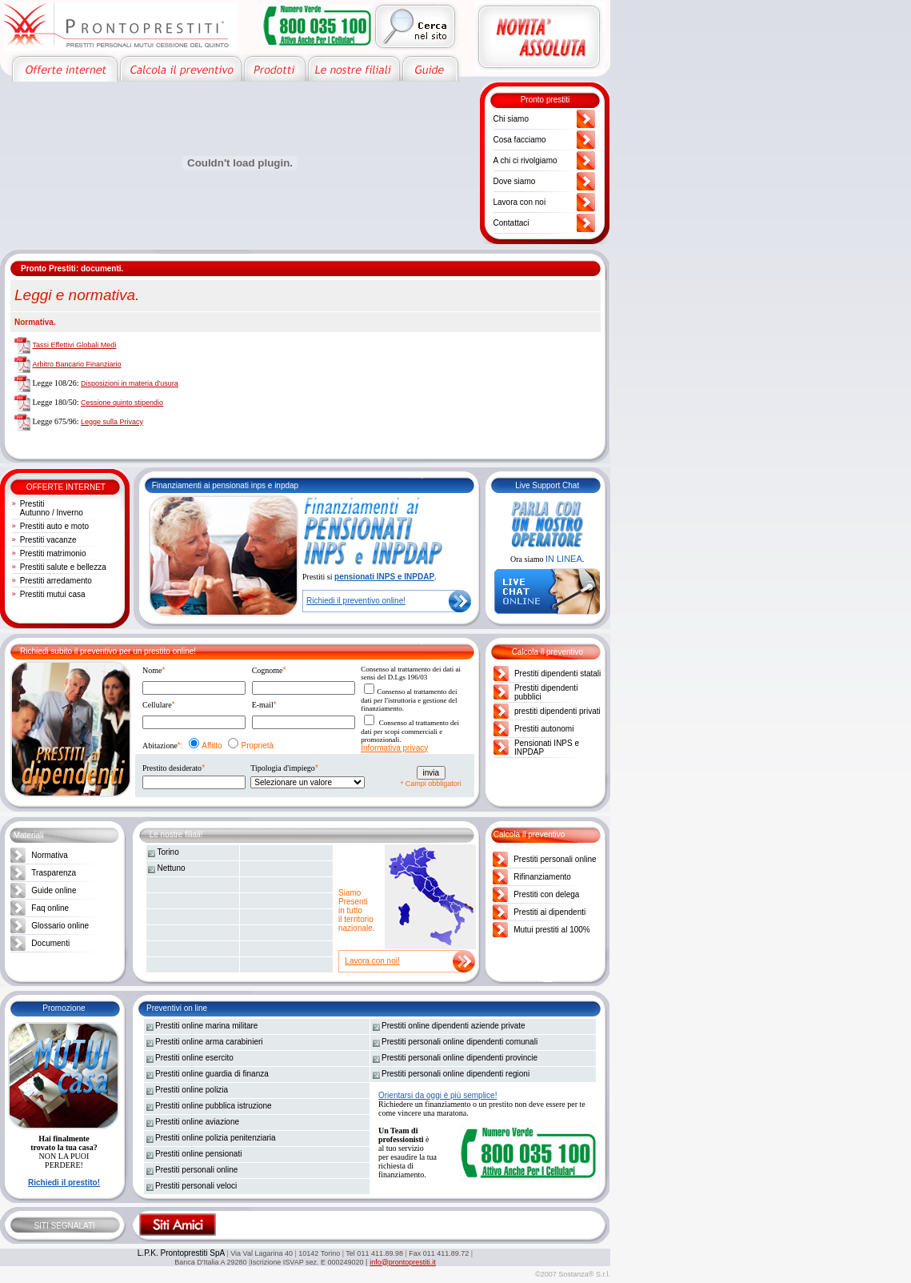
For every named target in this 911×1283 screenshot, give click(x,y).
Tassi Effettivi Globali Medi (75, 345)
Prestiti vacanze (48, 539)
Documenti (50, 943)
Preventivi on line (176, 1008)
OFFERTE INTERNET (66, 487)
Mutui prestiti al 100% (551, 929)
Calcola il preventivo (548, 652)
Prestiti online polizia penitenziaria (215, 1137)
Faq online (50, 908)
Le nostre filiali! (176, 834)
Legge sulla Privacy (112, 422)
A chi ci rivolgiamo (525, 160)
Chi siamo (511, 118)
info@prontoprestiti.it (403, 1262)
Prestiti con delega (546, 894)
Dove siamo (514, 181)
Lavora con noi (519, 202)
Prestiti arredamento (56, 580)
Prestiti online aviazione (197, 1121)
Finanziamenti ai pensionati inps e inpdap (225, 485)
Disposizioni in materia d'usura (129, 383)
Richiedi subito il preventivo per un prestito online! (108, 651)
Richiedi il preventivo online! (356, 600)
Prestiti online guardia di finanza (212, 1073)
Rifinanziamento (542, 876)
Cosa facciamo (519, 139)
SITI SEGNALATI (64, 1225)
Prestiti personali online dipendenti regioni (455, 1073)
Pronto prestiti (545, 99)
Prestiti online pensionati (198, 1153)
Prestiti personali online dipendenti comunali (459, 1041)
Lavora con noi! (372, 960)
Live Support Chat (547, 485)
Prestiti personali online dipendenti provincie (459, 1057)
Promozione (63, 1008)
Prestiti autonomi (543, 728)
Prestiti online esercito (194, 1057)
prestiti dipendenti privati (557, 711)
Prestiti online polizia (191, 1089)
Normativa (49, 855)
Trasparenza (53, 872)
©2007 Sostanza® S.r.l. (572, 1274)
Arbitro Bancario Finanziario (77, 364)
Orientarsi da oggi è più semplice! (437, 1095)
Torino (168, 852)
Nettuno (172, 868)
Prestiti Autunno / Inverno (51, 508)
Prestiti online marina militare (206, 1025)
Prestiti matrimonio (53, 553)
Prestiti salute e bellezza (63, 567)
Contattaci (511, 223)
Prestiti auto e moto (54, 526)
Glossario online (60, 925)
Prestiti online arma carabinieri (209, 1041)
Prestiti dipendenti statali (557, 673)
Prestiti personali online (554, 859)
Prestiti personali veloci (196, 1185)
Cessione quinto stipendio (122, 403)
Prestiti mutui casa (53, 594)
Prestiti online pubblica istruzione (213, 1105)
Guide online (53, 890)
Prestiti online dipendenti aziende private (453, 1025)
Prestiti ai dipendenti (549, 912)
